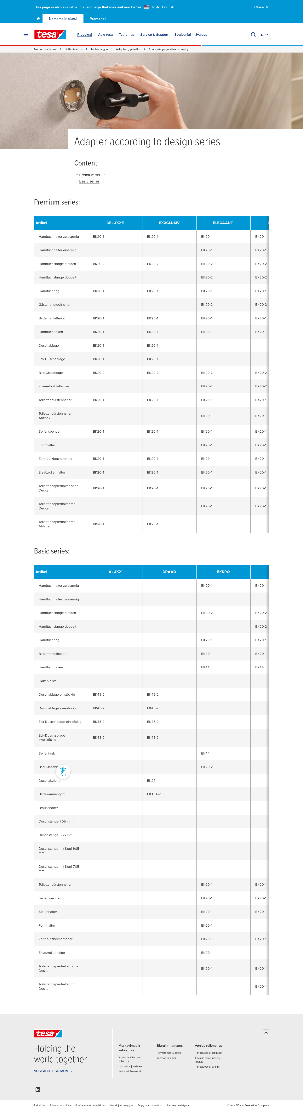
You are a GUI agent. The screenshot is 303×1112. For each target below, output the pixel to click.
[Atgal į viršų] (266, 1032)
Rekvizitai (39, 1105)
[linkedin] (38, 1091)
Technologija (99, 49)
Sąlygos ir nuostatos (150, 1105)
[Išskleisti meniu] (26, 34)
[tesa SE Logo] (50, 34)
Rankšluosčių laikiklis (207, 1066)
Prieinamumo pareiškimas (90, 1105)
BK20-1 (99, 236)
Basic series (89, 181)
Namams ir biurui (63, 19)
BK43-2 (99, 694)
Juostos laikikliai (166, 1057)
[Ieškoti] (253, 34)
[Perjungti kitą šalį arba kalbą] (265, 34)
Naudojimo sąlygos (121, 1105)
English (168, 7)
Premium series (92, 175)
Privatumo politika (60, 1105)
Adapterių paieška (128, 49)
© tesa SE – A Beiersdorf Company (248, 1105)
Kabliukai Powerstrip (130, 1071)
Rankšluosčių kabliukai (208, 1052)
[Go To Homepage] (38, 18)
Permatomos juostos (169, 1052)
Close (261, 7)
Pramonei (98, 19)
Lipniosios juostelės (130, 1066)
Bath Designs (74, 49)
